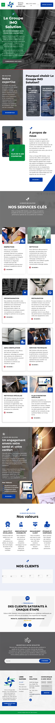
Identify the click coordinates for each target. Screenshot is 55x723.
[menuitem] (24, 682)
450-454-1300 (20, 6)
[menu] (3, 5)
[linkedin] (30, 700)
